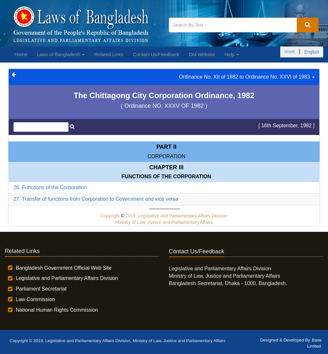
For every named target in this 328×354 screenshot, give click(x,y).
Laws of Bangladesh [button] (61, 54)
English (311, 52)
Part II (166, 147)
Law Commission (35, 299)
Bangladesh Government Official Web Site (63, 268)
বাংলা (289, 52)
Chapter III (166, 167)
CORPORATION (166, 156)
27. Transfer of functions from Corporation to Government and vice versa (95, 199)
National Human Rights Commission (57, 310)
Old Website (202, 54)
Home (20, 54)
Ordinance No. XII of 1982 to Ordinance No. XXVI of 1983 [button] (247, 77)
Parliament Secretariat (41, 288)
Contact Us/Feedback (156, 54)
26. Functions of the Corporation (50, 187)
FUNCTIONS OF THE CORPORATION (166, 176)
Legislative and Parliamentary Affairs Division (67, 278)
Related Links (108, 54)
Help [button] (232, 54)
